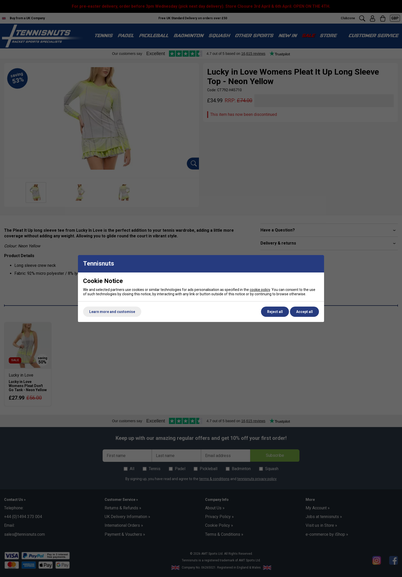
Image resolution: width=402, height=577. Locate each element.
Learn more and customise (112, 312)
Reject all (275, 312)
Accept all (304, 312)
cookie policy (260, 290)
